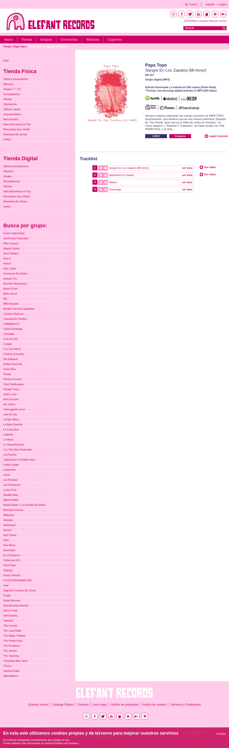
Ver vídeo (210, 167)
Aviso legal (100, 704)
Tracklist (88, 158)
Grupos (46, 39)
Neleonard (9, 525)
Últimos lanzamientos (15, 79)
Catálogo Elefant (62, 704)
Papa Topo (19, 46)
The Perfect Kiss (13, 640)
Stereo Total (10, 610)
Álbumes (8, 84)
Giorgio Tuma (11, 389)
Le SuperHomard (13, 444)
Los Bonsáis (10, 479)
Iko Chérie (9, 404)
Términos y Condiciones (185, 704)
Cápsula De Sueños (15, 318)
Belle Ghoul (10, 293)
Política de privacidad (124, 704)
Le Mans (8, 439)
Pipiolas (8, 570)
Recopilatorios (11, 94)
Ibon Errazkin (11, 399)
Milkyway (8, 515)
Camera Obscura (13, 313)
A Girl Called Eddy (14, 233)
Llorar (6, 474)
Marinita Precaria (13, 509)
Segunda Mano (12, 114)
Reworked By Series (15, 134)
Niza (6, 540)
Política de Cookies (66, 743)
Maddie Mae (10, 494)
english (223, 4)
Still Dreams (10, 615)
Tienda (26, 39)
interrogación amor (14, 409)
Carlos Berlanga (12, 328)
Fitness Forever (12, 379)
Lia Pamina (9, 454)
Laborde (8, 434)
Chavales (8, 333)
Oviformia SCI (11, 560)
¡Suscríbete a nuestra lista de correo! (205, 20)
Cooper (7, 344)
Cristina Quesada (13, 354)
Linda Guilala (11, 464)
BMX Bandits (11, 303)
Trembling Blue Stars (15, 660)
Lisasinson (9, 469)
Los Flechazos (11, 484)
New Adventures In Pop (17, 124)
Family (7, 374)
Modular (8, 520)
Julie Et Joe (10, 414)
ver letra (187, 167)
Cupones (115, 39)
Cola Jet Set (10, 338)
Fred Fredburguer (13, 384)
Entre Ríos (9, 369)
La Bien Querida (12, 424)
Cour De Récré (12, 349)
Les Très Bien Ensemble (17, 449)
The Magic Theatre (14, 635)
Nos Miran (9, 545)
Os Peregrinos (11, 555)
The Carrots (10, 625)
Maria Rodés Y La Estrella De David (24, 504)
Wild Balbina (10, 675)
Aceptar (221, 733)
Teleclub (8, 620)
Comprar (180, 136)
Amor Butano (11, 253)
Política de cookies (154, 704)
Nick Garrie (9, 535)
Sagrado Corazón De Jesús (19, 590)
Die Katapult (10, 359)
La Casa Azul (11, 429)
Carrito (193, 4)
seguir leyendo (218, 136)
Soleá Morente (12, 600)
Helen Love (10, 394)
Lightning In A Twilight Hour (19, 459)
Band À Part (10, 288)
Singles (7, 176)
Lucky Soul (9, 489)
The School (10, 650)
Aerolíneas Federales (15, 238)
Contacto (83, 704)
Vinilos (7, 139)
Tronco (7, 665)
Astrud (7, 263)
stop (105, 168)
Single (7, 595)
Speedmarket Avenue (15, 605)
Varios (7, 206)
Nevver (7, 530)
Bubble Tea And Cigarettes (18, 308)
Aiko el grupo (11, 243)
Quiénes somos (38, 704)
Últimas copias (12, 109)
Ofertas (7, 99)
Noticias (92, 39)
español (210, 4)
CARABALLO (11, 323)
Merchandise (10, 119)
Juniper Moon (11, 419)
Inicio (8, 39)
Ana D (7, 258)
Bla (5, 298)
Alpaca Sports (11, 248)
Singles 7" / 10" (12, 89)
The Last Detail (12, 630)
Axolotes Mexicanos (15, 283)
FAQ (6, 60)
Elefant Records (12, 364)
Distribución (10, 104)
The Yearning (11, 655)
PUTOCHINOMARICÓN (17, 580)
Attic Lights (9, 268)
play (100, 168)
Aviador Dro (10, 278)
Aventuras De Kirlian (15, 273)
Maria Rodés (10, 499)
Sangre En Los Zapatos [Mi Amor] (47, 46)
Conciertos (69, 39)
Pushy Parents (12, 575)
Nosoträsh (9, 550)
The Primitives (11, 645)
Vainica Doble (11, 670)
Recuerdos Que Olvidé (16, 129)
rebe (6, 585)
